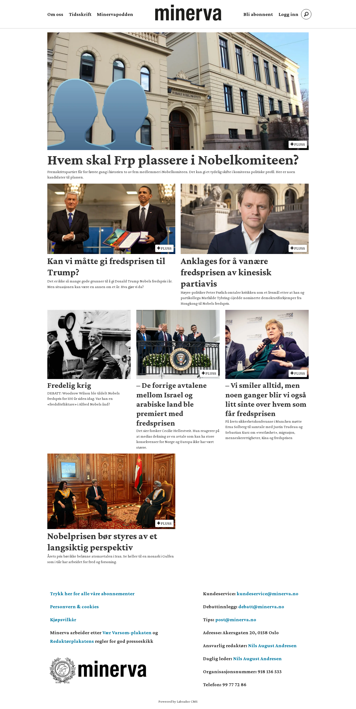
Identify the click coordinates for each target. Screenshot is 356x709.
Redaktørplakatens (72, 641)
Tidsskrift (80, 14)
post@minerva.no (235, 619)
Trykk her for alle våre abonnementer (92, 593)
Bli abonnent (258, 14)
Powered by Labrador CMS (178, 701)
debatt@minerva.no (261, 606)
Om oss (55, 14)
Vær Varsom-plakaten (127, 632)
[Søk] (306, 14)
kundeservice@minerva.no (267, 593)
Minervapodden (115, 14)
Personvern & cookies (74, 606)
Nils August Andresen (272, 645)
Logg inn (288, 14)
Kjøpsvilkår (63, 619)
